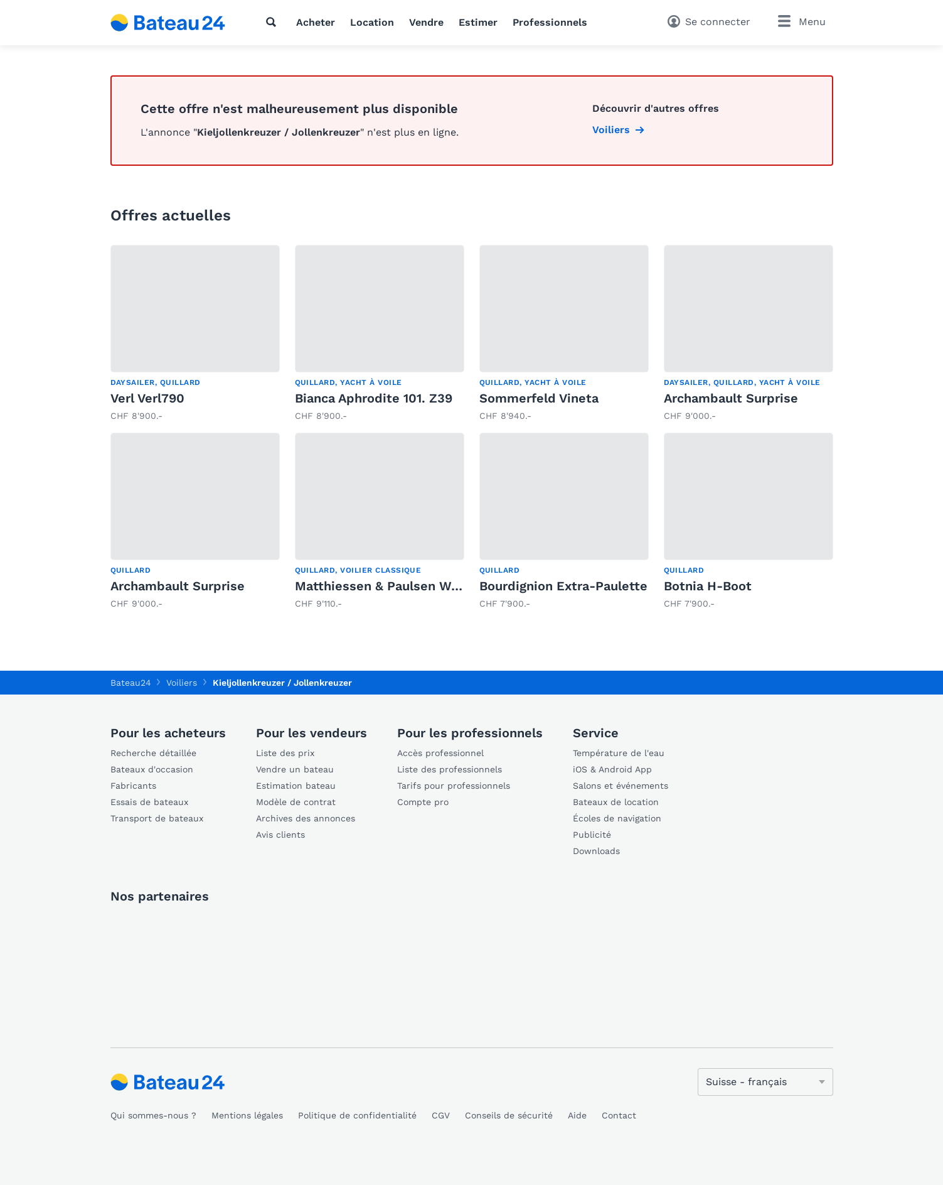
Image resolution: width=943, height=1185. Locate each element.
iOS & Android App (612, 769)
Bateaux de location (616, 802)
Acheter (315, 22)
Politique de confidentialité (357, 1115)
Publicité (592, 835)
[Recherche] (273, 22)
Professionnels (550, 22)
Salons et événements (620, 786)
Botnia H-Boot (708, 585)
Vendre (426, 22)
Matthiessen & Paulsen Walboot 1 (397, 585)
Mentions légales (247, 1115)
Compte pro (423, 802)
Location (372, 22)
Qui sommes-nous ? (153, 1115)
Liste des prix (285, 753)
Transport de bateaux (156, 818)
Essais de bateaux (149, 802)
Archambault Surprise (731, 398)
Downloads (596, 851)
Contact (619, 1115)
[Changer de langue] (765, 1082)
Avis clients (280, 835)
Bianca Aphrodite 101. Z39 (373, 398)
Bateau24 (130, 683)
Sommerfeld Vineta (539, 398)
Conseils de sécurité (509, 1115)
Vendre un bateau (295, 769)
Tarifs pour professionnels (453, 786)
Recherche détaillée (153, 753)
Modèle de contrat (296, 802)
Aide (577, 1115)
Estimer (478, 22)
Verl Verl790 (147, 398)
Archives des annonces (305, 818)
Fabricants (133, 786)
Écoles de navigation (617, 818)
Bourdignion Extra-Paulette (563, 585)
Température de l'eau (618, 753)
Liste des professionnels (449, 769)
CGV (441, 1115)
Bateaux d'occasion (151, 769)
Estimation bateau (296, 786)
